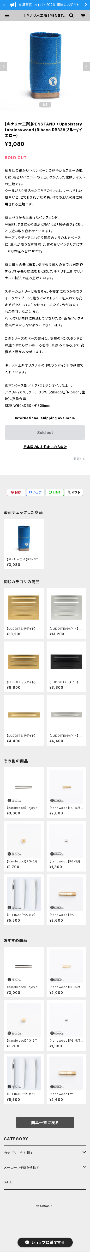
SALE (8, 1182)
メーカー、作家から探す (22, 1167)
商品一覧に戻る (45, 1122)
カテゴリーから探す (19, 1153)
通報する (79, 459)
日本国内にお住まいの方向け (45, 447)
